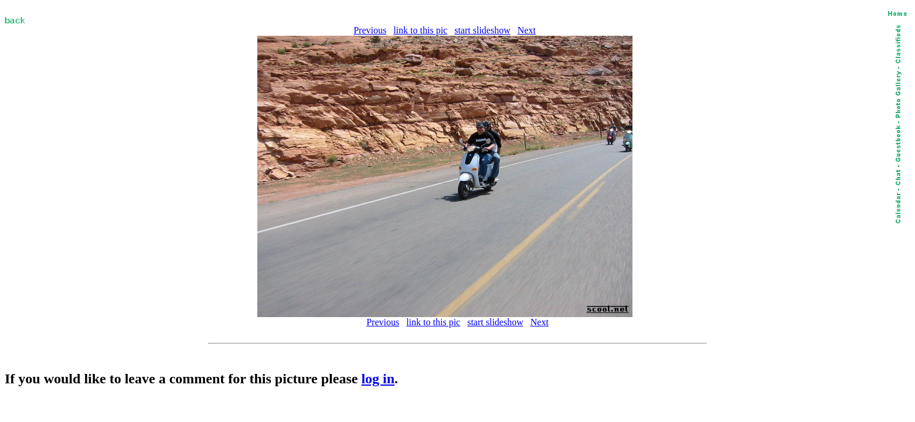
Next (527, 30)
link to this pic (420, 30)
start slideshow (482, 30)
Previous (369, 30)
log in (377, 378)
